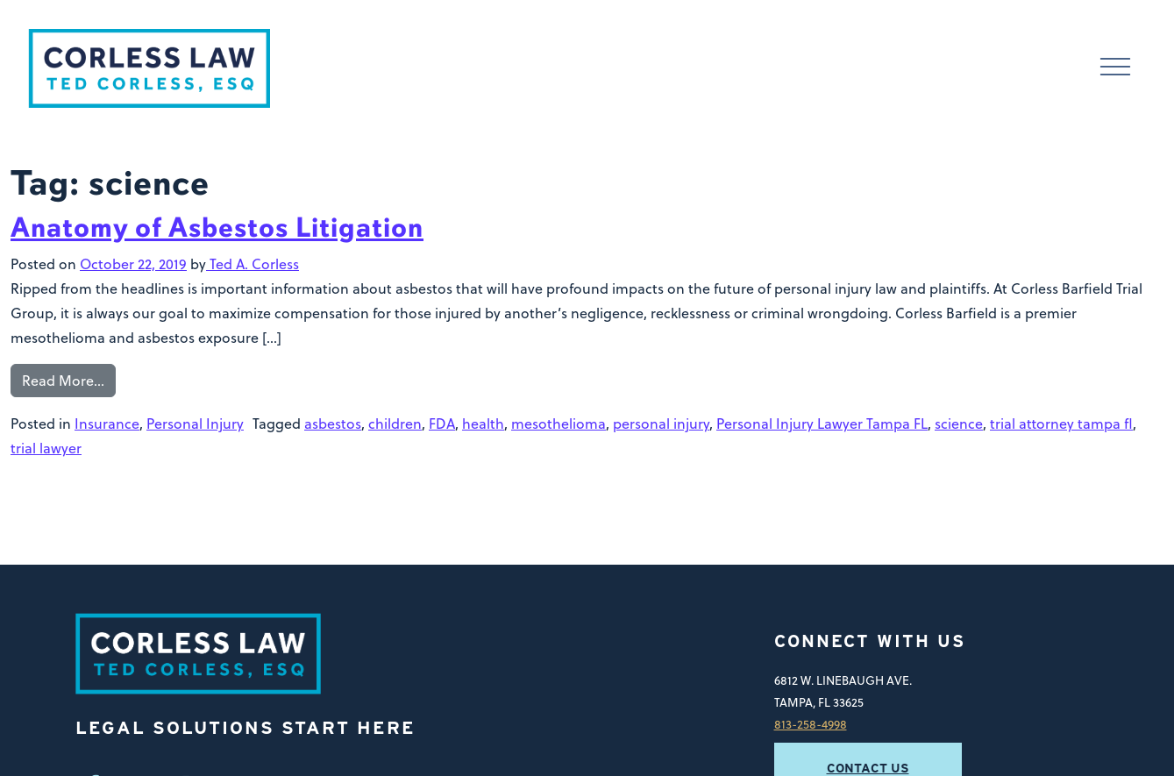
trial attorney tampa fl (1061, 423)
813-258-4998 (810, 724)
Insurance (107, 423)
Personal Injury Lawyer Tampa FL (822, 423)
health (483, 423)
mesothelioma (558, 423)
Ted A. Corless (252, 263)
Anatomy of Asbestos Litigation (217, 227)
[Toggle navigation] (1115, 68)
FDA (442, 423)
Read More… (63, 380)
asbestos (332, 423)
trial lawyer (46, 448)
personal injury (661, 423)
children (395, 423)
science (959, 423)
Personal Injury (195, 423)
